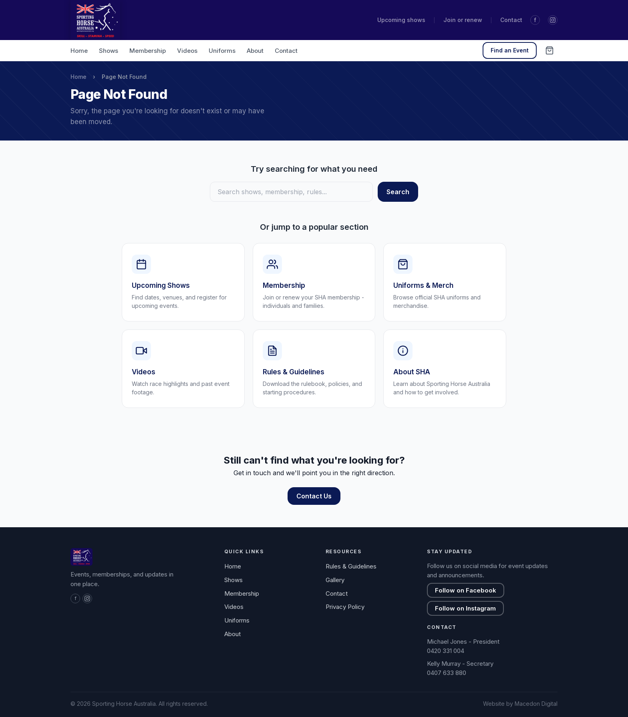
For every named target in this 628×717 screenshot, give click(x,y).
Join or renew (462, 19)
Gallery (335, 580)
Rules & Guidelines (351, 566)
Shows (108, 50)
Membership (147, 50)
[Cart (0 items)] (549, 50)
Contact (511, 19)
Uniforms (222, 50)
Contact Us (314, 496)
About (255, 50)
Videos (187, 50)
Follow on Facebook (465, 590)
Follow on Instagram (465, 608)
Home (79, 50)
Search (397, 192)
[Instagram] (553, 20)
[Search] (291, 192)
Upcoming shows (401, 19)
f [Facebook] (535, 19)
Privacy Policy (345, 607)
